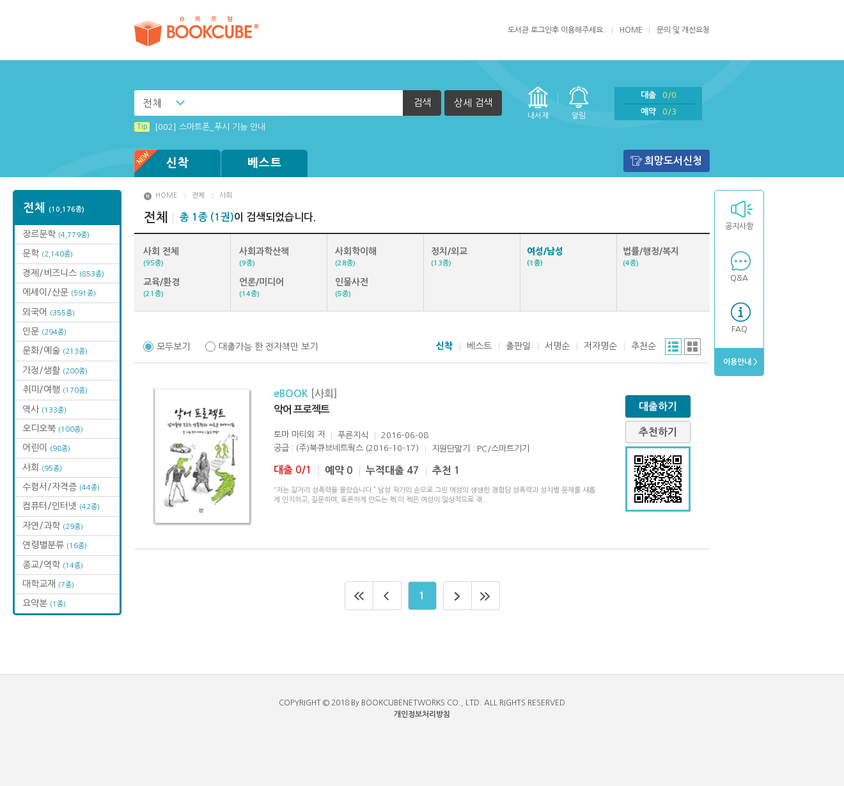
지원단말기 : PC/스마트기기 (480, 448)
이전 (387, 595)
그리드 (692, 346)
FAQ (739, 329)
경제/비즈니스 (63, 273)
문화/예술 (55, 350)
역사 (44, 409)
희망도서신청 (673, 161)
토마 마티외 (294, 434)
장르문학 (56, 234)
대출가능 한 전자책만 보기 (268, 346)
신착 (161, 163)
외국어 (48, 312)
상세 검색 (473, 102)
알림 (579, 116)
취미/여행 (55, 389)
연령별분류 (54, 544)
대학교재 (48, 583)
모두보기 (173, 346)
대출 (658, 95)
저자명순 (600, 346)
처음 (359, 595)
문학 (47, 253)
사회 (42, 467)
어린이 (46, 447)
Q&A (739, 278)
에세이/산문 (59, 292)
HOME (631, 30)
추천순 (643, 346)
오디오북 (52, 428)
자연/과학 (52, 525)
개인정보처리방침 (422, 714)
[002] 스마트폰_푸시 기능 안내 (199, 127)
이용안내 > (739, 362)
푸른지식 (353, 435)
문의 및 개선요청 (683, 30)
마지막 (486, 595)
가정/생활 (55, 370)
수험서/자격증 (61, 486)
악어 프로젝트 (301, 409)
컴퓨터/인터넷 (61, 505)
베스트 (264, 163)
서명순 (557, 346)
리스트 (673, 346)
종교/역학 (52, 564)
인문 (44, 331)
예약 (658, 111)
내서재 (538, 116)
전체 (152, 103)
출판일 (518, 346)
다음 (457, 595)
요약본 (44, 603)
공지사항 (739, 226)
